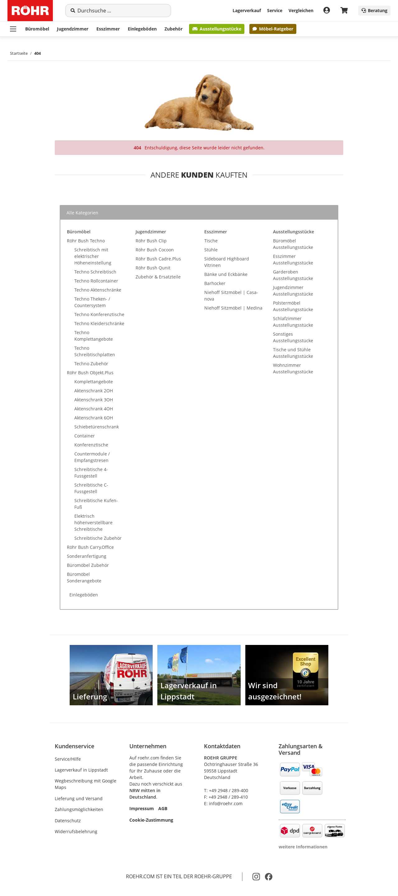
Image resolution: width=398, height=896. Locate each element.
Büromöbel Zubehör (88, 565)
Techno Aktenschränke (97, 290)
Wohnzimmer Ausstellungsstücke (293, 368)
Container (84, 436)
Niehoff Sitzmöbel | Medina (233, 308)
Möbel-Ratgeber (272, 29)
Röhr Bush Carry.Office (90, 547)
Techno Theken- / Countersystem (92, 302)
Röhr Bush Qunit (153, 268)
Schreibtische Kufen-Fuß (96, 503)
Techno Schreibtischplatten (94, 351)
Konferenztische (91, 445)
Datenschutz (68, 821)
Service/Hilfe (68, 759)
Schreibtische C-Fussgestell (91, 488)
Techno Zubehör (91, 363)
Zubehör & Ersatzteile (158, 277)
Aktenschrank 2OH (93, 391)
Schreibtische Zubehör (98, 538)
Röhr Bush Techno (86, 241)
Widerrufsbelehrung (76, 831)
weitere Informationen (303, 847)
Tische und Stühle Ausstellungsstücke (293, 353)
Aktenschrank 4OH (93, 409)
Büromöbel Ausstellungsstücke (293, 244)
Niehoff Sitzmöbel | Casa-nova (231, 295)
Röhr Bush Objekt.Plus (90, 373)
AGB (162, 808)
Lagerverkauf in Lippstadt (81, 770)
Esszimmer (108, 29)
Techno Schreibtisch (95, 272)
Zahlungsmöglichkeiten (79, 809)
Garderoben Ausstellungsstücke (293, 275)
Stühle (211, 250)
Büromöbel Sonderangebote (84, 577)
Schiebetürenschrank (96, 427)
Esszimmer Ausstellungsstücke (293, 259)
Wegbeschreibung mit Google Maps (85, 784)
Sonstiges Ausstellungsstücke (293, 337)
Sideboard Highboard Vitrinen (226, 262)
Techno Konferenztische (99, 314)
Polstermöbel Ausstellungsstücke (293, 306)
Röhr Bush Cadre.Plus (158, 259)
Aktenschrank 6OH (93, 418)
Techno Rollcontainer (96, 281)
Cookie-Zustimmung (151, 820)
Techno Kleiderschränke (99, 323)
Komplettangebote (93, 382)
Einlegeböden (142, 29)
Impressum (141, 808)
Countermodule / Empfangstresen (92, 457)
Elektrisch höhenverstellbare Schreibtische (93, 522)
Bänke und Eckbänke (226, 274)
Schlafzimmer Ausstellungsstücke (293, 321)
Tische (211, 241)
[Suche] (121, 10)
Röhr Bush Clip (151, 241)
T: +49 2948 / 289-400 (226, 790)
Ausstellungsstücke (216, 29)
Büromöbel (37, 29)
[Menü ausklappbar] (13, 29)
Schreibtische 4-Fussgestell (91, 472)
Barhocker (214, 283)
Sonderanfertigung (86, 556)
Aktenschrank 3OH (93, 400)
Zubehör (173, 29)
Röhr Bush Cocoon (155, 250)
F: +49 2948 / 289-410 (226, 797)
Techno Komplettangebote (93, 335)
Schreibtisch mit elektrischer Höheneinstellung (92, 256)
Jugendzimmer (72, 29)
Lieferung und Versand (79, 798)
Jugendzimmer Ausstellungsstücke (293, 290)
